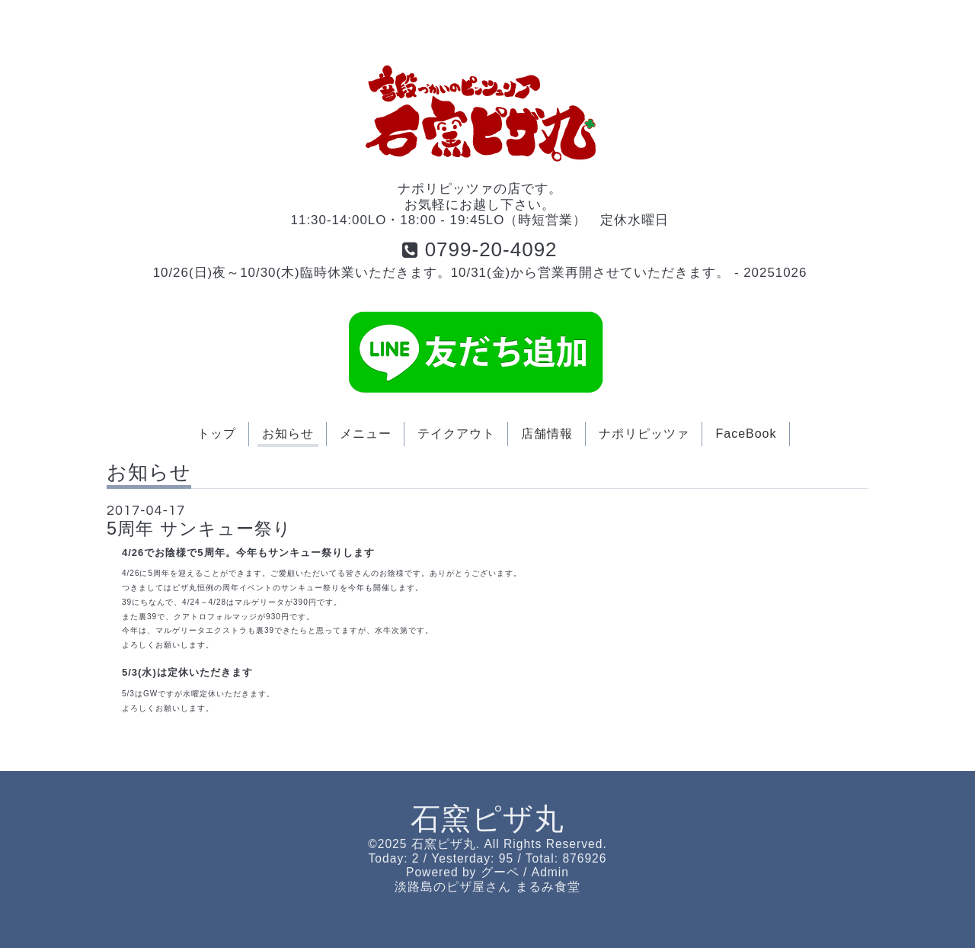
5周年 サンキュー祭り (199, 528)
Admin (550, 872)
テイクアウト (456, 433)
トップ (216, 433)
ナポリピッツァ (644, 433)
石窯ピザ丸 (487, 818)
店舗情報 (547, 433)
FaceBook (745, 433)
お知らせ (288, 433)
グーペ (500, 872)
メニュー (366, 433)
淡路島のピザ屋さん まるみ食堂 (487, 886)
